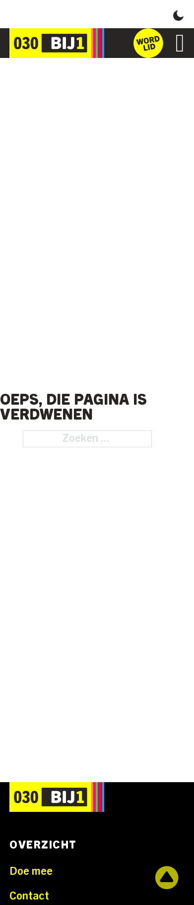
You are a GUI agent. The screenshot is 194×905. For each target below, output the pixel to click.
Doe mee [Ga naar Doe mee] (31, 871)
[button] (178, 14)
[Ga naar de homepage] (56, 43)
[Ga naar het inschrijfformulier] (148, 43)
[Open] (180, 43)
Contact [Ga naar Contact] (29, 896)
